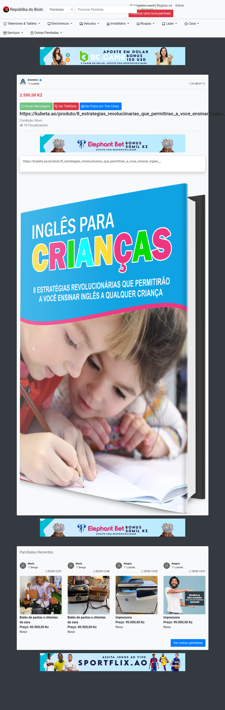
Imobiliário (116, 23)
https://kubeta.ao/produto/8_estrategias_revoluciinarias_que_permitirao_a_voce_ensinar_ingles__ (112, 164)
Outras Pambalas (44, 33)
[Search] (106, 9)
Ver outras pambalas (188, 643)
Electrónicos (59, 23)
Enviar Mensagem (37, 106)
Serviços (11, 33)
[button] (34, 348)
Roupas (144, 23)
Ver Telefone (67, 106)
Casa (190, 23)
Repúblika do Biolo (23, 9)
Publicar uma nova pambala (151, 13)
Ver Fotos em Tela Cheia (102, 106)
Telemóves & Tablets (20, 23)
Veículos (88, 23)
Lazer (168, 23)
